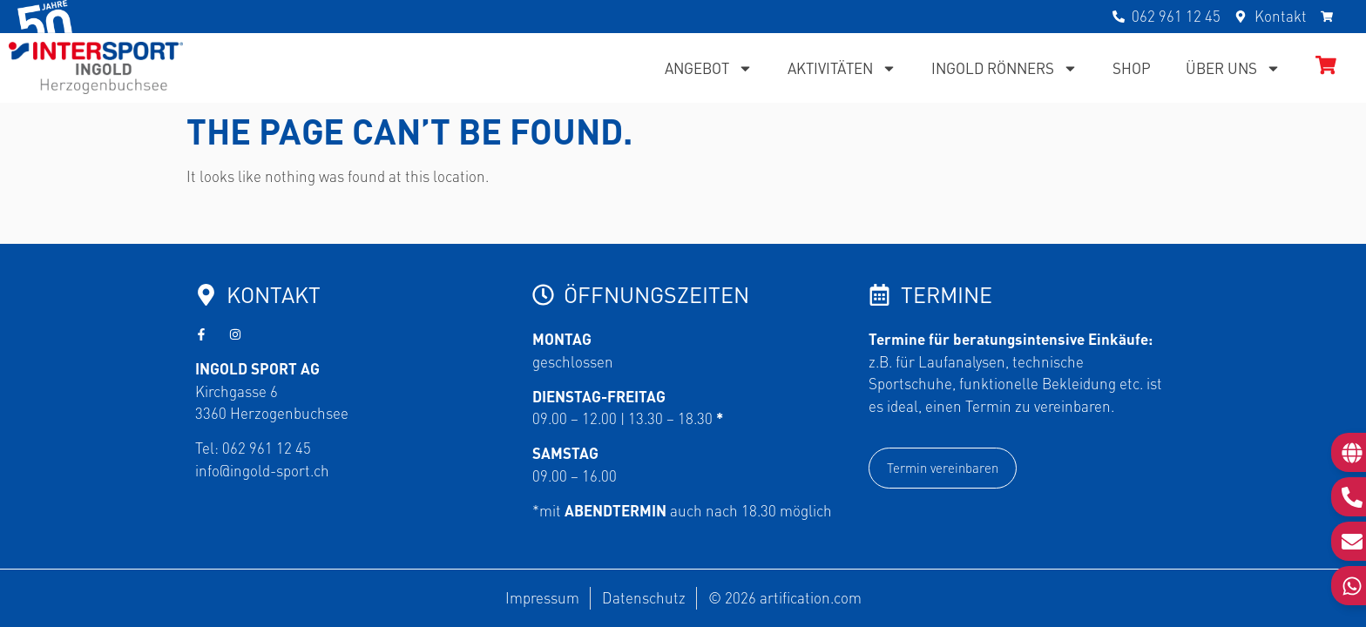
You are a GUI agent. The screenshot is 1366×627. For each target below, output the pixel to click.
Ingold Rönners (1004, 68)
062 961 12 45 (266, 447)
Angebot (709, 68)
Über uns (1233, 68)
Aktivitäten (842, 68)
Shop (1131, 68)
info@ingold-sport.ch (262, 470)
